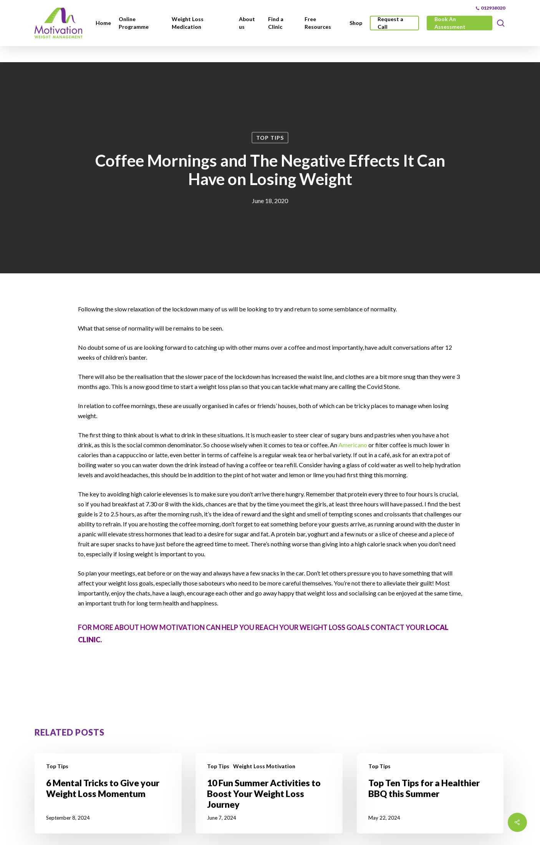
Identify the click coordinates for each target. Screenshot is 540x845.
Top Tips (270, 137)
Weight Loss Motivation (264, 766)
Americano (353, 444)
